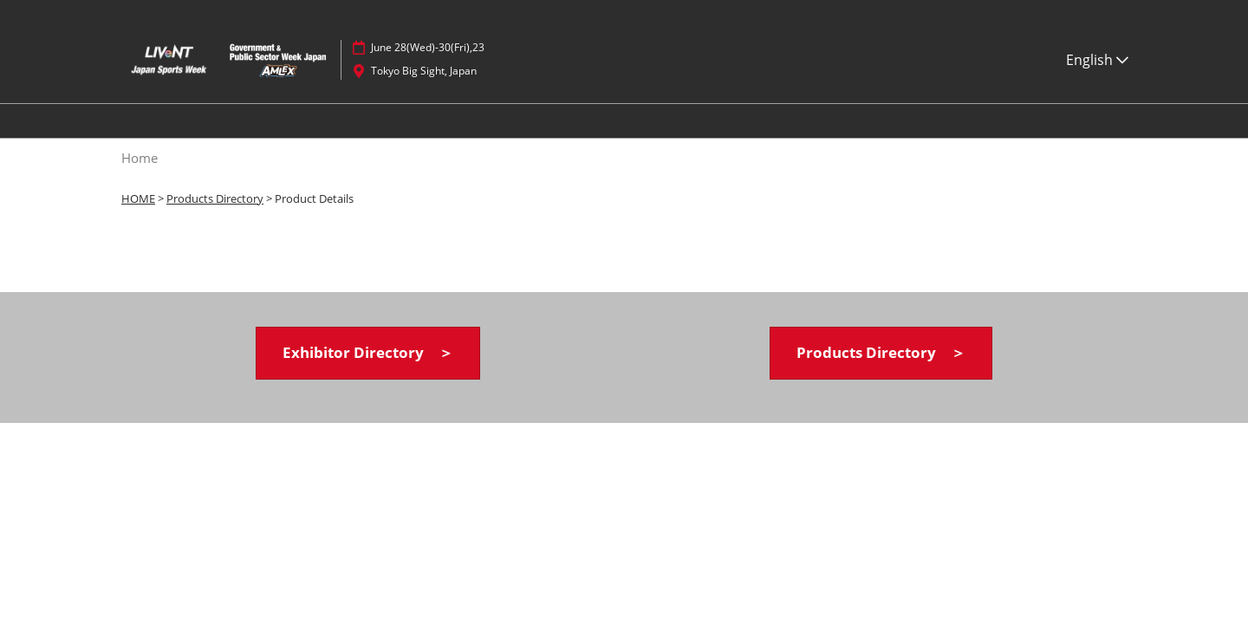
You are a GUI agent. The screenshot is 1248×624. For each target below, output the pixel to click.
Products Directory (214, 198)
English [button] (1097, 59)
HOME (138, 198)
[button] (368, 353)
